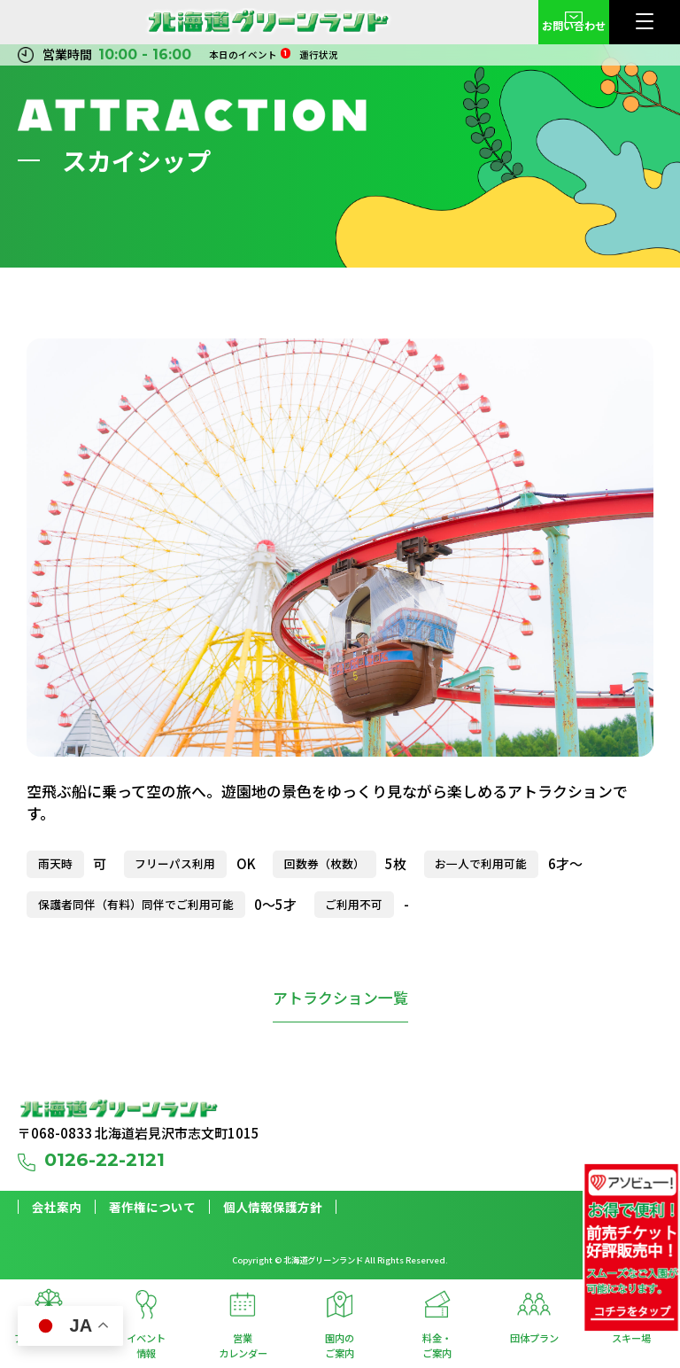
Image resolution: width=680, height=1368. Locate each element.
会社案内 (56, 1207)
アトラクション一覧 (340, 997)
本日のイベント (249, 54)
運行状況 (318, 54)
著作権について (152, 1207)
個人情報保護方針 (272, 1207)
